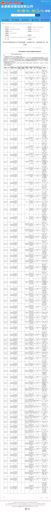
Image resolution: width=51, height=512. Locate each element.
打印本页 (41, 497)
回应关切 (25, 20)
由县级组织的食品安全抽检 (27, 23)
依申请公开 (45, 20)
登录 (49, 1)
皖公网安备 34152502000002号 (24, 506)
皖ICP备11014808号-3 (15, 506)
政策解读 (15, 20)
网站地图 (35, 502)
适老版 (46, 1)
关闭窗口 (46, 497)
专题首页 (5, 20)
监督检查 (20, 23)
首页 (8, 23)
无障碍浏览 (43, 1)
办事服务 (35, 20)
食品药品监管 (15, 23)
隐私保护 (20, 505)
